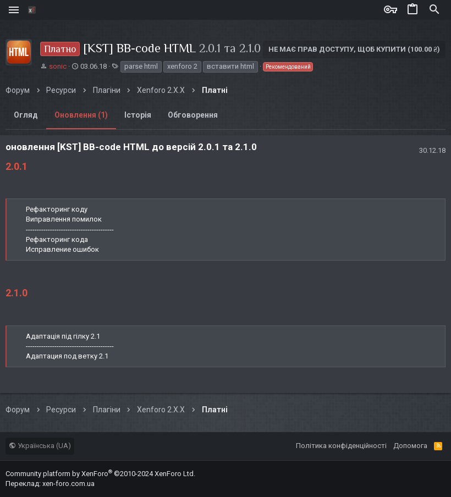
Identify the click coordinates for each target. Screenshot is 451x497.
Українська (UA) (40, 445)
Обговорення (193, 115)
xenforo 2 (182, 66)
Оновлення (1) (81, 115)
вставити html (230, 66)
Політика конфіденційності (341, 445)
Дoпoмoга (410, 445)
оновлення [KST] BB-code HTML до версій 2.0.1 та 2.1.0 (131, 146)
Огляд (26, 115)
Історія (137, 115)
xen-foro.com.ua (68, 483)
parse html (141, 66)
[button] (15, 10)
